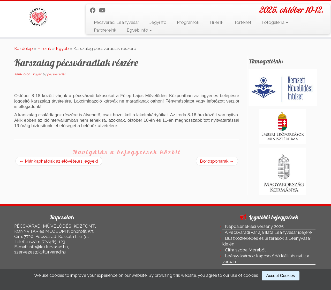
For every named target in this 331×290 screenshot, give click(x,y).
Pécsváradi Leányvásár (116, 22)
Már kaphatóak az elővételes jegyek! (58, 161)
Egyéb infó (139, 30)
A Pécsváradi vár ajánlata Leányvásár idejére (268, 232)
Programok (188, 22)
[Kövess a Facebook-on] (94, 10)
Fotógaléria (275, 22)
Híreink (216, 22)
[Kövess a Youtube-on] (104, 10)
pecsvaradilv (56, 74)
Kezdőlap (23, 48)
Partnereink (105, 30)
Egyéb (62, 48)
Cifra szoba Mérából (245, 249)
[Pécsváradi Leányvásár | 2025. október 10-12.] (38, 17)
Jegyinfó (158, 22)
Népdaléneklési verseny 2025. (254, 226)
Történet (242, 22)
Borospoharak (217, 161)
